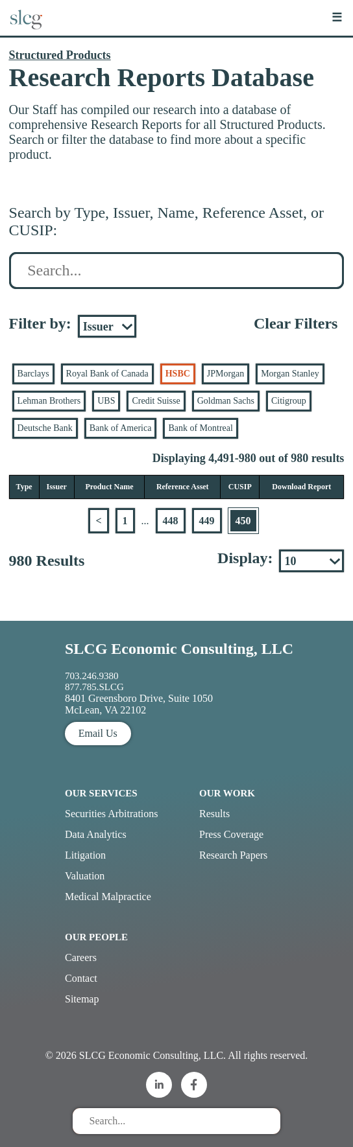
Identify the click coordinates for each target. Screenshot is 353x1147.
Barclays (33, 373)
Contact (81, 978)
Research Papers (233, 855)
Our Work (227, 793)
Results (214, 813)
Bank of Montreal (200, 428)
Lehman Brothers (49, 401)
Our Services (101, 793)
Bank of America (121, 428)
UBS (106, 401)
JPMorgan (225, 373)
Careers (81, 957)
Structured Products (60, 55)
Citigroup (288, 401)
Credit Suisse (156, 401)
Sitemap (82, 998)
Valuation (84, 875)
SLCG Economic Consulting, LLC (179, 648)
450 (243, 520)
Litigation (85, 855)
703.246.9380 (92, 676)
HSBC (177, 373)
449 (207, 520)
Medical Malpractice (108, 896)
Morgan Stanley (290, 373)
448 (170, 520)
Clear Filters (296, 323)
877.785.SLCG (94, 687)
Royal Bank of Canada (107, 373)
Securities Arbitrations (111, 813)
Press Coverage (231, 834)
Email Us (98, 733)
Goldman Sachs (225, 401)
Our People (96, 937)
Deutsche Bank (45, 428)
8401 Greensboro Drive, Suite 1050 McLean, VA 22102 (139, 704)
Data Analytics (96, 834)
